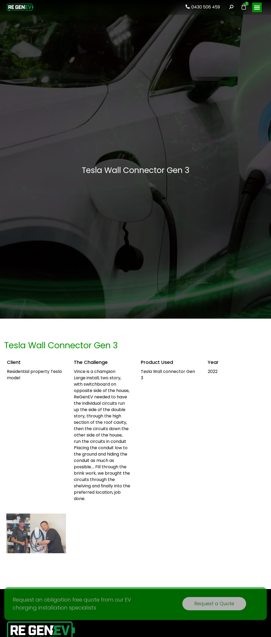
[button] (257, 7)
